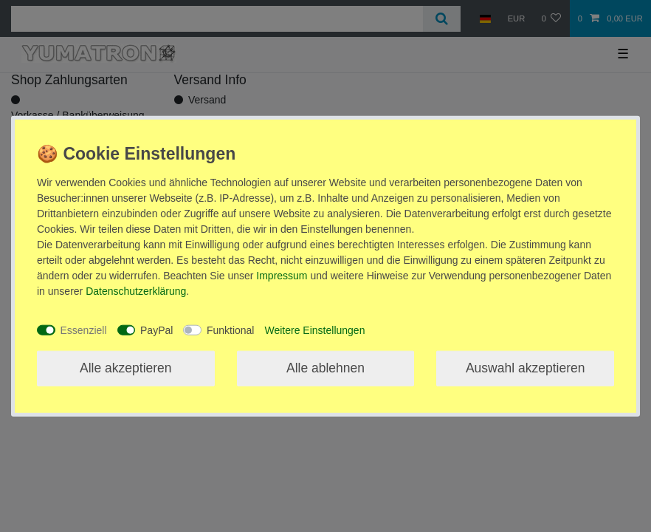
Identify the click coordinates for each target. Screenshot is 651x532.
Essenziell (84, 329)
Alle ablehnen (325, 368)
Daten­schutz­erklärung (136, 291)
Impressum (281, 276)
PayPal (156, 329)
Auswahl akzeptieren (525, 368)
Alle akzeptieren (126, 368)
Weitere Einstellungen (314, 329)
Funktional (231, 329)
